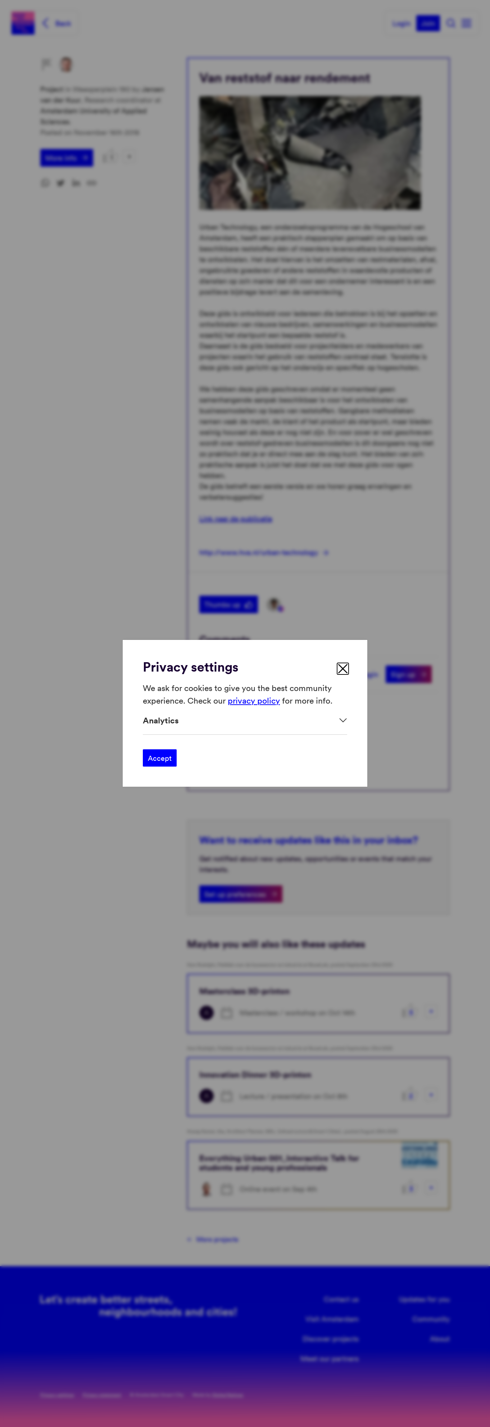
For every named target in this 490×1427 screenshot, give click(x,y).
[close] (343, 668)
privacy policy (254, 700)
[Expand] (245, 720)
